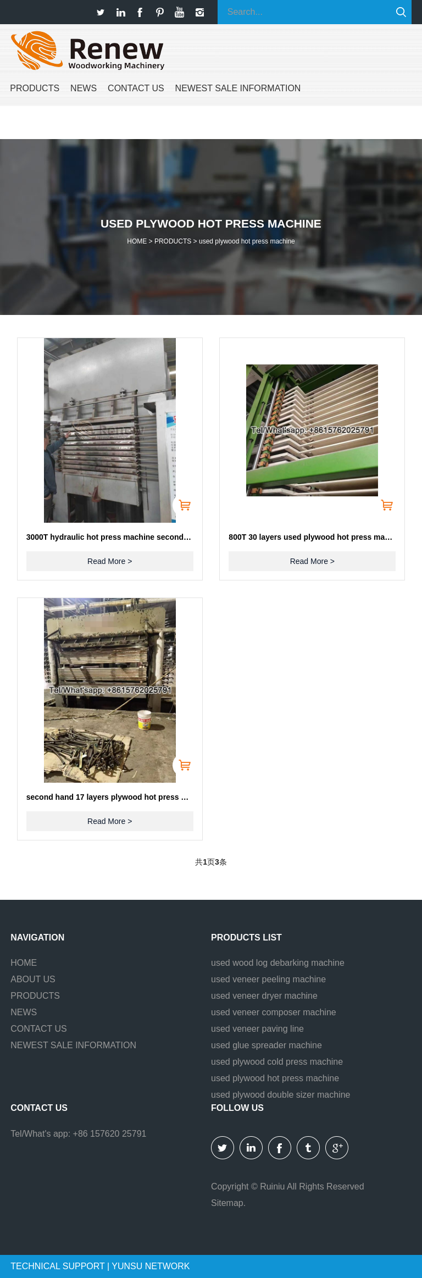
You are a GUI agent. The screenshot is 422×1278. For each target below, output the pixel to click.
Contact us (39, 1108)
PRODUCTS (34, 88)
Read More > (109, 561)
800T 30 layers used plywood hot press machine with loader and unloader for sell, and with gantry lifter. (312, 537)
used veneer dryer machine (264, 995)
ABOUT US (32, 979)
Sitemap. (228, 1203)
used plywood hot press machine (247, 241)
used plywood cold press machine (277, 1061)
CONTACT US (136, 88)
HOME (23, 962)
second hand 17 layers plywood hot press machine (109, 797)
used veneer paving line (257, 1028)
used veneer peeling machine (268, 979)
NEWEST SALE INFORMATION (238, 88)
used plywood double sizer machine (280, 1094)
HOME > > (211, 241)
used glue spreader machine (266, 1045)
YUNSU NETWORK (151, 1266)
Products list (246, 937)
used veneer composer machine (273, 1012)
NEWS (83, 88)
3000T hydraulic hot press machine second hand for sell (109, 537)
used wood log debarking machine (278, 962)
